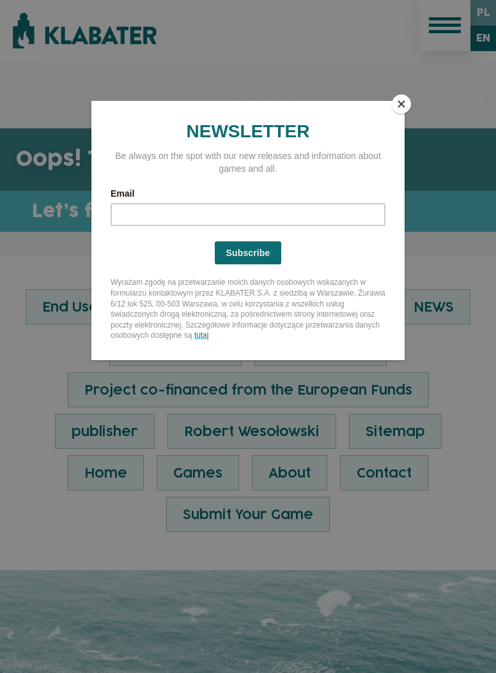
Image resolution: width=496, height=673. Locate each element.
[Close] (401, 104)
